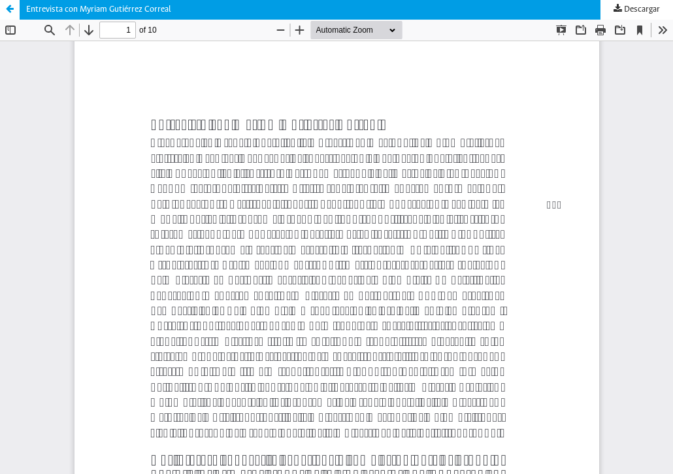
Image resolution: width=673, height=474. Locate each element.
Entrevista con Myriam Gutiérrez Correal (98, 9)
